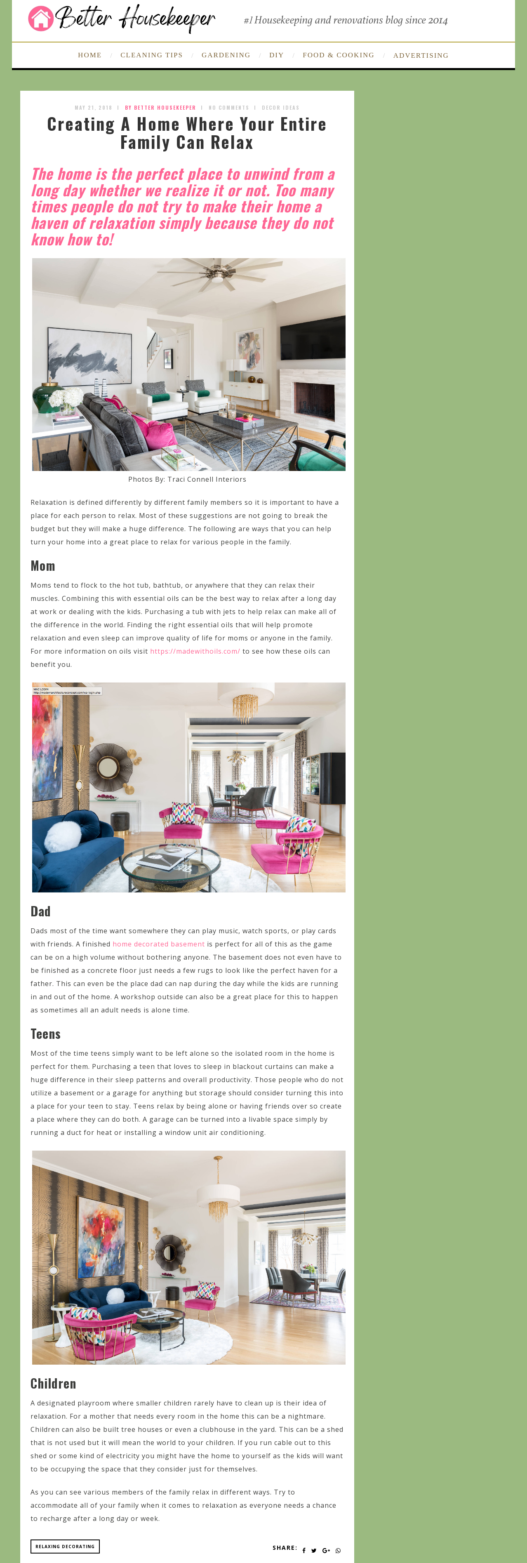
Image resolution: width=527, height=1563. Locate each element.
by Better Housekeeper (160, 107)
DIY (276, 55)
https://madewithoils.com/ (195, 651)
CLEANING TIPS (151, 55)
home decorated (141, 944)
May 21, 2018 (94, 107)
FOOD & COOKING (338, 55)
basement (188, 944)
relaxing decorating (65, 1546)
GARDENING (226, 55)
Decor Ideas (281, 107)
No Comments (229, 107)
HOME (90, 55)
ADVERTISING (421, 55)
